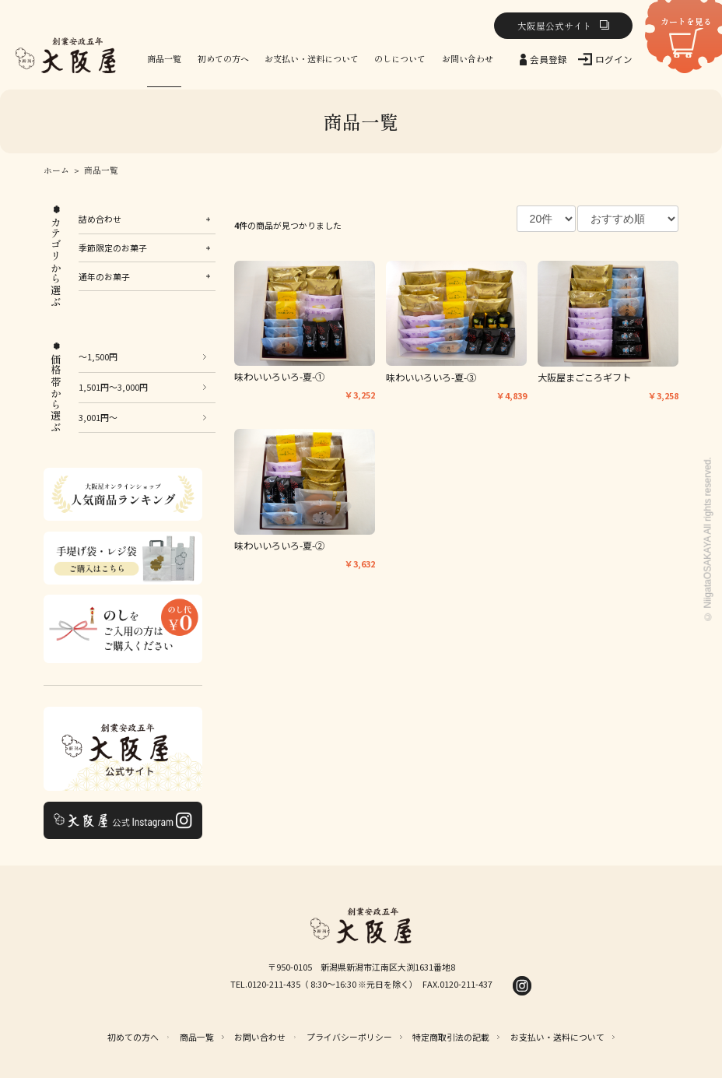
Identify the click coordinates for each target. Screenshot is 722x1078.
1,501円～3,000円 (113, 387)
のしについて (400, 58)
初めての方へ (223, 58)
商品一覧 (164, 58)
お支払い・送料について (312, 58)
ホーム (56, 170)
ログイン (614, 59)
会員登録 (548, 59)
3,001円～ (98, 417)
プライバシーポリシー (349, 1037)
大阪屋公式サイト (554, 25)
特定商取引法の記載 (450, 1037)
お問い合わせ (467, 58)
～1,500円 (98, 356)
